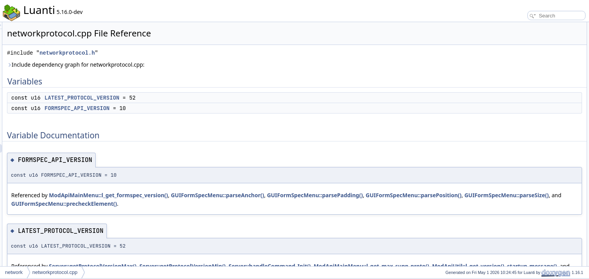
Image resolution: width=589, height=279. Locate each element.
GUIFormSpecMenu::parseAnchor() (314, 195)
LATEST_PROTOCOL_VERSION (178, 97)
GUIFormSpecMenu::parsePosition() (156, 203)
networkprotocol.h (164, 53)
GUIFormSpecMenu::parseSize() (249, 203)
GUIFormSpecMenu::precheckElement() (358, 203)
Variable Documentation (527, 52)
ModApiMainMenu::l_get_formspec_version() (205, 195)
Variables (512, 26)
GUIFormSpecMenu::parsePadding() (412, 195)
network (14, 272)
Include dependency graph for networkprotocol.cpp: (172, 64)
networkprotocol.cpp (55, 272)
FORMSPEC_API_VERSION (173, 108)
